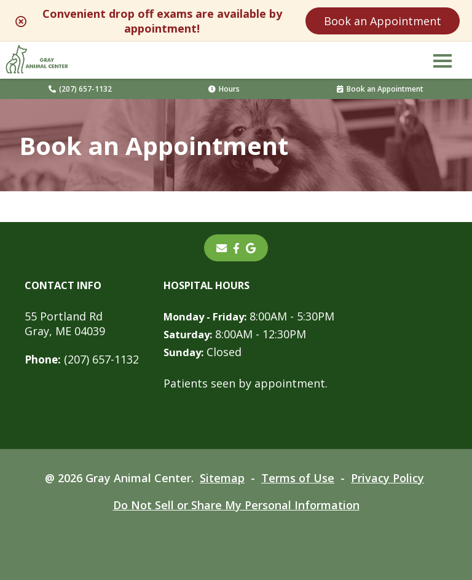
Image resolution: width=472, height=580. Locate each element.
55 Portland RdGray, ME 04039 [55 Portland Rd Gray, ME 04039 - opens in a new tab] (65, 323)
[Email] (221, 247)
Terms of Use (297, 478)
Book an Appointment (382, 21)
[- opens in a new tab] (236, 247)
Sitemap (222, 478)
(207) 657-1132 (80, 89)
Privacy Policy (387, 478)
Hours (224, 89)
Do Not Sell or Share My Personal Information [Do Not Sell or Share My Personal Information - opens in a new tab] (236, 505)
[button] (442, 60)
